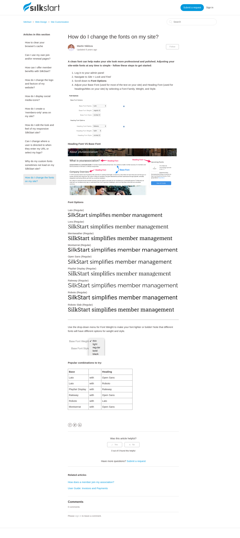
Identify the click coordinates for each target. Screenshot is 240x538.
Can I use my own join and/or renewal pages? (37, 57)
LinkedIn (80, 425)
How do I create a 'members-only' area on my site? (38, 112)
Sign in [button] (209, 7)
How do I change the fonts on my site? (39, 179)
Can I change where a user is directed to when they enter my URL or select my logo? (38, 147)
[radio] (114, 444)
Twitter (75, 425)
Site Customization (60, 22)
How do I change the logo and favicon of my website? (39, 84)
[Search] (192, 22)
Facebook (70, 425)
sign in (78, 516)
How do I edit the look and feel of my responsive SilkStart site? (39, 129)
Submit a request (192, 7)
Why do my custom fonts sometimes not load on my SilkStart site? (39, 165)
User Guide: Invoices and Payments (88, 488)
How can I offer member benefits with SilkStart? (38, 69)
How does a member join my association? (91, 482)
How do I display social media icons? (37, 98)
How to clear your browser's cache (34, 44)
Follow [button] (172, 47)
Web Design (41, 22)
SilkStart (27, 22)
